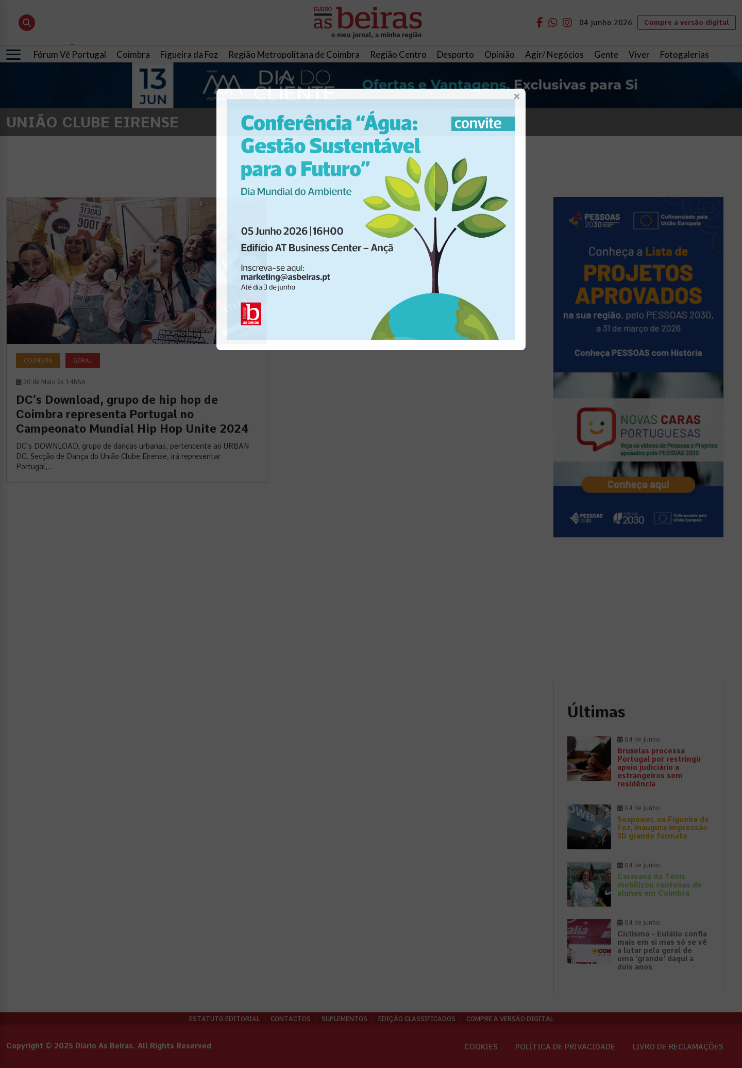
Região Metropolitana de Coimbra (294, 54)
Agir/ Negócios (554, 54)
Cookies (481, 1047)
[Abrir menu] (13, 55)
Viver (639, 54)
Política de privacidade (565, 1047)
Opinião (499, 54)
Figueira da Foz (189, 54)
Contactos (291, 1019)
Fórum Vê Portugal (69, 54)
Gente (606, 54)
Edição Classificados (417, 1019)
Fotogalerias (684, 54)
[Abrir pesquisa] (27, 22)
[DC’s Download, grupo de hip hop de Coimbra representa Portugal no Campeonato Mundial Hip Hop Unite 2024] (137, 340)
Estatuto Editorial (224, 1019)
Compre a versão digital (686, 22)
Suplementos (344, 1019)
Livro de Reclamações (678, 1047)
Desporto (455, 54)
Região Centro (398, 54)
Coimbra (133, 54)
